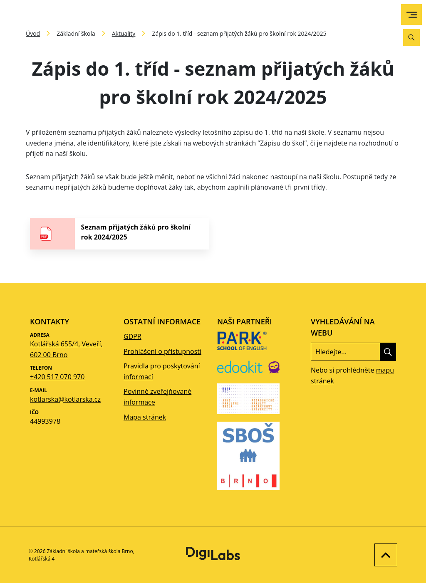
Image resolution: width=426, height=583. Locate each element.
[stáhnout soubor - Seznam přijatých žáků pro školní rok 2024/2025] (119, 234)
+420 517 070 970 (57, 376)
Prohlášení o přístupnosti (162, 351)
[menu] (411, 15)
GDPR (132, 336)
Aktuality (124, 33)
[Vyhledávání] (411, 37)
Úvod (33, 33)
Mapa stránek (145, 417)
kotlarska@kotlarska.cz (65, 399)
